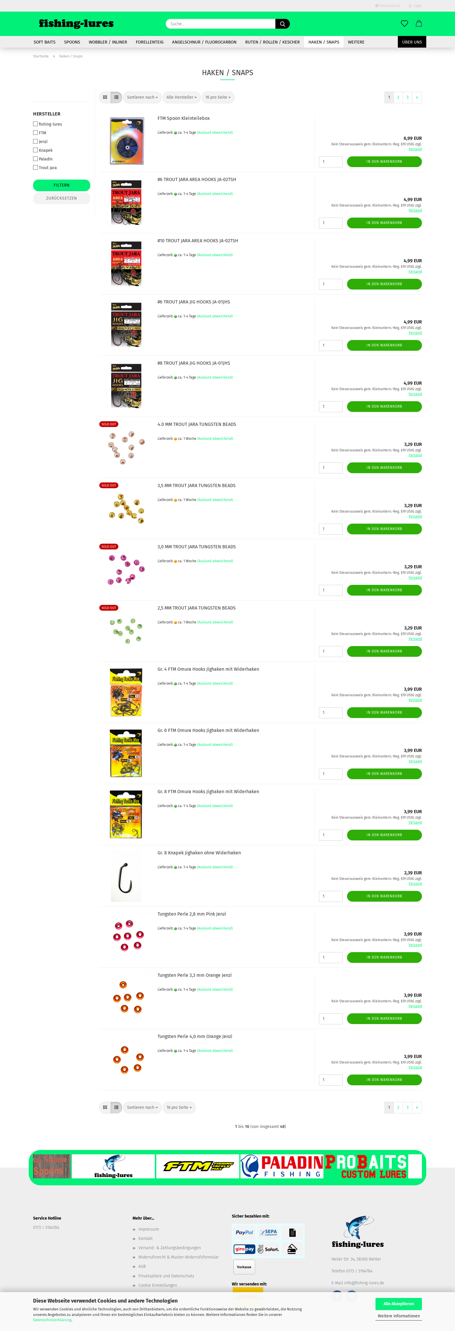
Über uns (412, 42)
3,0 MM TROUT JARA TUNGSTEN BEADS (197, 546)
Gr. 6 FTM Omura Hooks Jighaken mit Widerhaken (208, 730)
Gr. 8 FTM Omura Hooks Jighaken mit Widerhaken (208, 791)
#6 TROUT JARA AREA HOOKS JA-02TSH (197, 179)
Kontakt (145, 1238)
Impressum (148, 1229)
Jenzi (40, 141)
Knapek (43, 150)
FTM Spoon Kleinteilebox (184, 118)
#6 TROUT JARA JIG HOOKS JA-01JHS (194, 302)
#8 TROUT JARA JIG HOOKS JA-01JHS (194, 363)
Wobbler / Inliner (108, 42)
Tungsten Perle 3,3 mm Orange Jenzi (195, 975)
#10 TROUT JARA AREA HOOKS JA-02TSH (198, 240)
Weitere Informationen (399, 1316)
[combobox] (142, 97)
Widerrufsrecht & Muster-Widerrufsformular (178, 1257)
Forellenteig (149, 42)
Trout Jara (45, 167)
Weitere (356, 42)
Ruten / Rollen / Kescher (272, 42)
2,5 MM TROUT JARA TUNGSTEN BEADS (197, 608)
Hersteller (46, 114)
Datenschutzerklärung (52, 1320)
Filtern (62, 185)
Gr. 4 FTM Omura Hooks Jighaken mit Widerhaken (208, 669)
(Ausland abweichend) (215, 133)
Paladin (43, 159)
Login (415, 6)
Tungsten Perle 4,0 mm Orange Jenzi (195, 1036)
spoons (72, 42)
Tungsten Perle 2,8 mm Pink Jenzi (192, 914)
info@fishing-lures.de (364, 1283)
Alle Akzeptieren (399, 1303)
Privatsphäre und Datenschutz (166, 1276)
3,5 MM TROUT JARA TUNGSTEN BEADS (197, 485)
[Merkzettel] (404, 24)
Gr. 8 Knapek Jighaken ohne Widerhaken (199, 853)
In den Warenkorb (384, 162)
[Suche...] (282, 24)
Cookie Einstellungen (157, 1285)
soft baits (44, 42)
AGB (142, 1266)
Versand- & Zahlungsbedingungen (169, 1247)
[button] (419, 24)
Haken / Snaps (323, 42)
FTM (39, 132)
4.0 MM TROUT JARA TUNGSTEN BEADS (197, 424)
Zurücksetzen (61, 198)
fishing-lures (47, 124)
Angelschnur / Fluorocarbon (204, 42)
